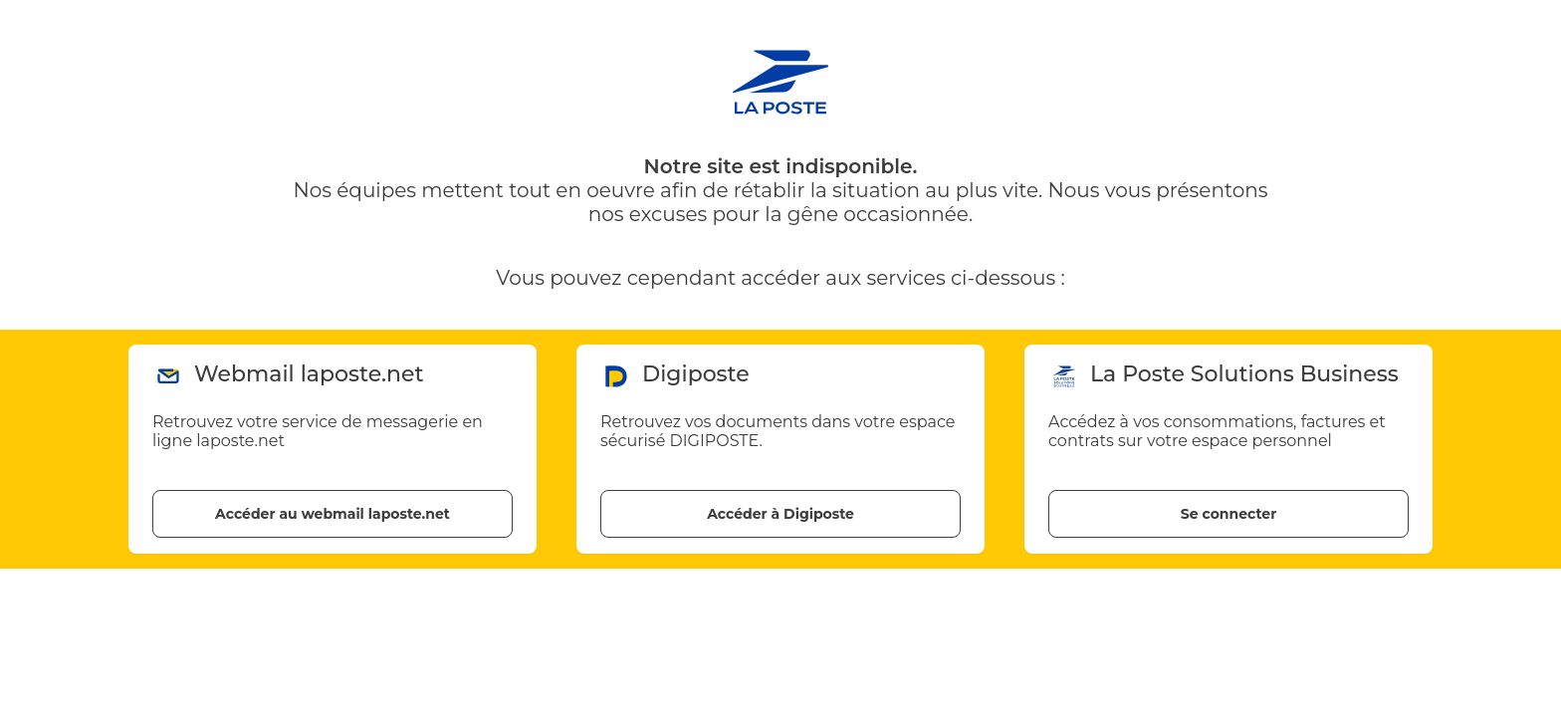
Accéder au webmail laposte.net (332, 514)
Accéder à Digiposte (780, 514)
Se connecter (1228, 514)
